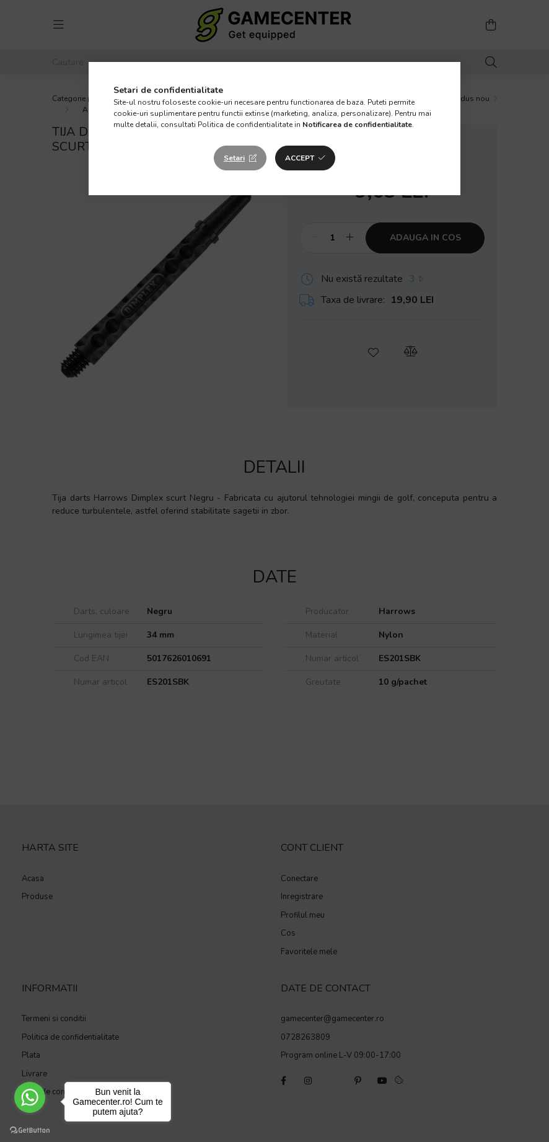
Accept (299, 158)
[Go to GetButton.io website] (30, 1129)
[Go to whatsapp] (29, 1097)
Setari (234, 158)
